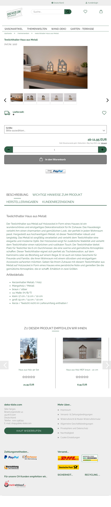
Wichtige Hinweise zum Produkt (57, 194)
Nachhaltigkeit (67, 433)
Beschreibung (17, 194)
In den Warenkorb (52, 159)
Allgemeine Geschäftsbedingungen (76, 424)
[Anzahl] (55, 149)
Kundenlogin (92, 3)
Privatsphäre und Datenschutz (74, 428)
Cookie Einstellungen (70, 437)
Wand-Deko (58, 28)
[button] (101, 12)
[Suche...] (67, 11)
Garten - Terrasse (82, 28)
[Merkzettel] (85, 12)
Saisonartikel (14, 28)
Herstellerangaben (22, 202)
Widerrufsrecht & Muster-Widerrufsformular (80, 419)
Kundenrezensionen (58, 202)
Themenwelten (37, 28)
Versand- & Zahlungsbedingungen (76, 414)
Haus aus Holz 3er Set (29, 370)
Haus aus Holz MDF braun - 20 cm (82, 370)
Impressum (65, 410)
